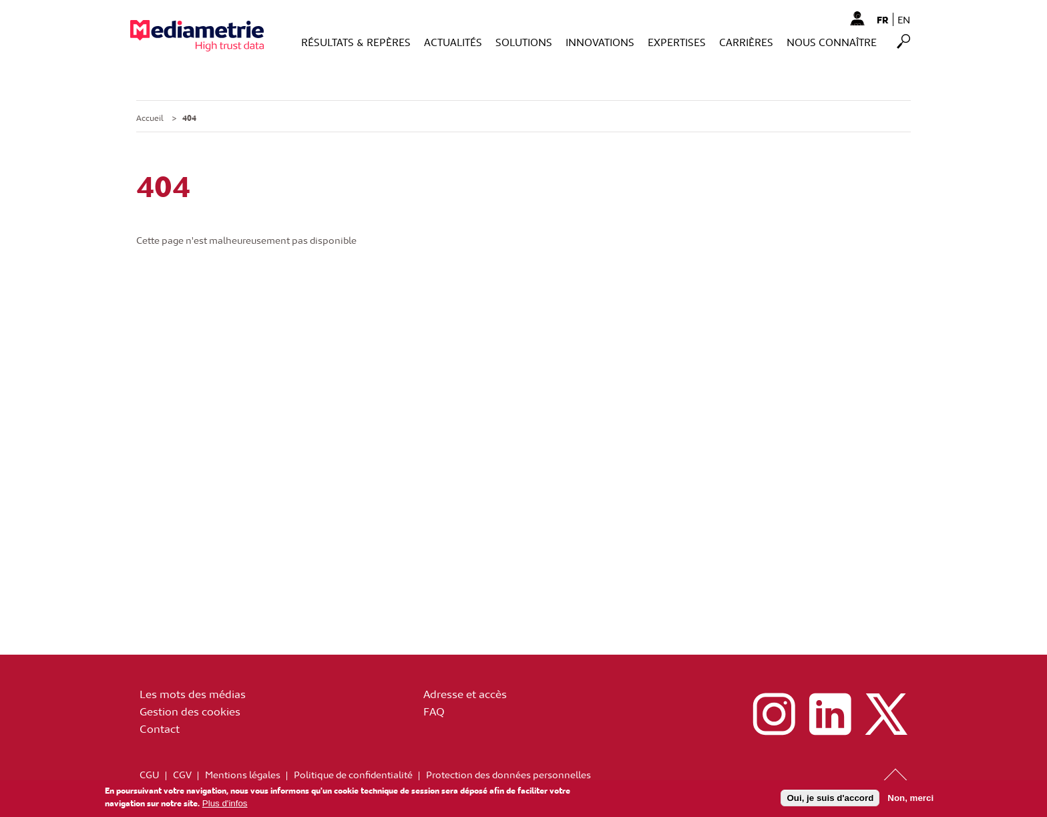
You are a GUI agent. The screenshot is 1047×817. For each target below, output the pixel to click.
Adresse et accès (465, 693)
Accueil (150, 117)
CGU (150, 774)
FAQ (434, 710)
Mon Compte (857, 18)
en (903, 19)
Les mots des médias (193, 693)
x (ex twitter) (886, 714)
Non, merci (910, 799)
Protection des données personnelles (508, 774)
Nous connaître (832, 42)
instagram (774, 714)
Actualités (453, 42)
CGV (182, 774)
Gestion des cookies (190, 710)
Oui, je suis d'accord (830, 799)
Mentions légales (242, 774)
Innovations (600, 42)
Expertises (677, 42)
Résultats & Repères (356, 42)
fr (883, 19)
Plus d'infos (225, 805)
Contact (160, 728)
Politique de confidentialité (353, 774)
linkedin (830, 714)
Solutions (523, 42)
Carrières (746, 42)
